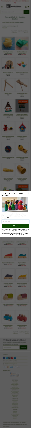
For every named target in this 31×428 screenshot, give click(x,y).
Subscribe (15, 225)
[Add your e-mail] (15, 222)
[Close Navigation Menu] (28, 193)
